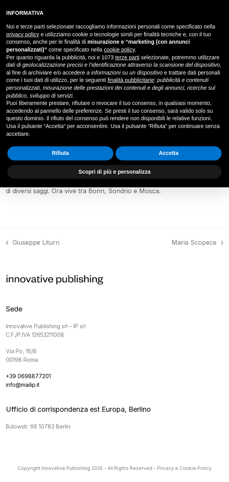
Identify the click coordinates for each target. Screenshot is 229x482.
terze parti (127, 57)
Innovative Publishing (65, 468)
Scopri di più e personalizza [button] (114, 172)
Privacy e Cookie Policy (184, 468)
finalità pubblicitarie (130, 80)
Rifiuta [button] (60, 153)
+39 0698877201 (28, 376)
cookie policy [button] (119, 49)
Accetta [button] (169, 153)
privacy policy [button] (22, 34)
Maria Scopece (198, 243)
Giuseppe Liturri (33, 243)
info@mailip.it (22, 384)
